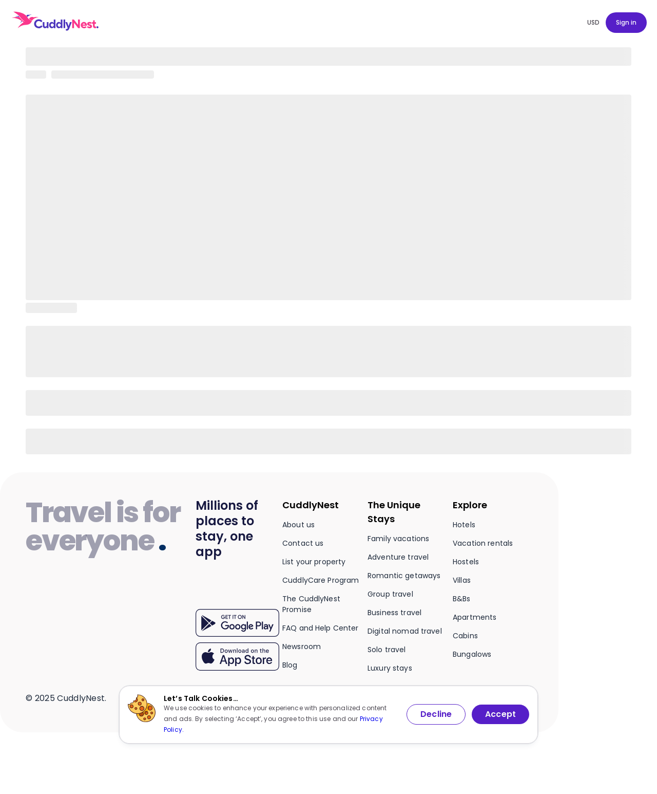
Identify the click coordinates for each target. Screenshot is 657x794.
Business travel (394, 612)
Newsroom (301, 646)
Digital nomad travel (405, 631)
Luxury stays (390, 668)
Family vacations (398, 538)
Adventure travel (398, 557)
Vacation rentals (483, 543)
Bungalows (472, 654)
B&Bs (462, 599)
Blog (290, 665)
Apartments (474, 617)
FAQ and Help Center (320, 628)
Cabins (465, 636)
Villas (462, 580)
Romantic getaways (404, 575)
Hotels (464, 525)
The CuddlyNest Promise (311, 604)
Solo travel (387, 649)
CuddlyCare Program (320, 580)
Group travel (390, 594)
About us (298, 525)
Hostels (466, 562)
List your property (314, 562)
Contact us (302, 543)
